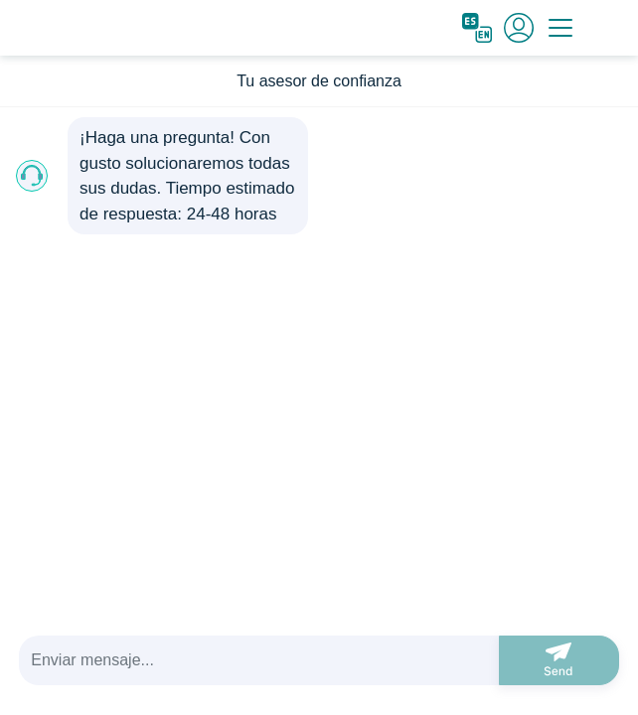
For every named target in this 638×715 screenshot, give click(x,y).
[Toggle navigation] (560, 28)
